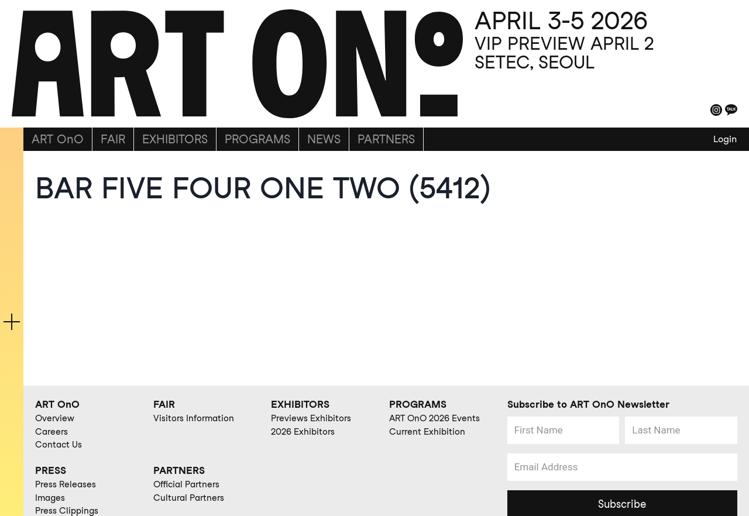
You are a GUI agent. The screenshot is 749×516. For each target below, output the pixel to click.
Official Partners (186, 484)
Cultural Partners (188, 498)
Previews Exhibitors (311, 418)
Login (725, 139)
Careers (51, 431)
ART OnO (58, 139)
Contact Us (58, 444)
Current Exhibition (427, 431)
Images (50, 498)
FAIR (113, 139)
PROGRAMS (257, 139)
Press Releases (65, 484)
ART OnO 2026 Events (434, 418)
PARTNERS (386, 139)
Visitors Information (193, 418)
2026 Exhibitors (303, 431)
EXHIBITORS (175, 139)
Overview (54, 418)
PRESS (50, 470)
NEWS (324, 139)
